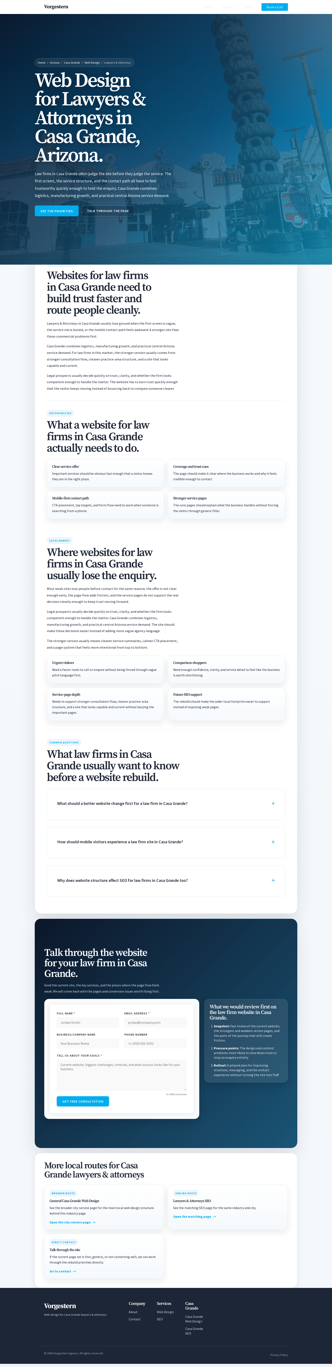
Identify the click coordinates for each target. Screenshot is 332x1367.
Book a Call (275, 7)
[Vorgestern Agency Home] (56, 7)
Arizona (54, 62)
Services (228, 7)
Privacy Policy (279, 1358)
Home (42, 62)
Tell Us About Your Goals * (79, 1057)
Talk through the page (113, 211)
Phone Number (135, 1036)
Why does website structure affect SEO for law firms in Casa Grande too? (122, 881)
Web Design (92, 62)
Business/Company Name (76, 1036)
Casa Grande (72, 62)
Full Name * (66, 1015)
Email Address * (137, 1015)
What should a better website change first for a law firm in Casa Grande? (122, 804)
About (209, 7)
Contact (135, 1322)
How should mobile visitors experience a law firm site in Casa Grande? (120, 843)
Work (249, 7)
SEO (160, 1322)
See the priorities (58, 211)
